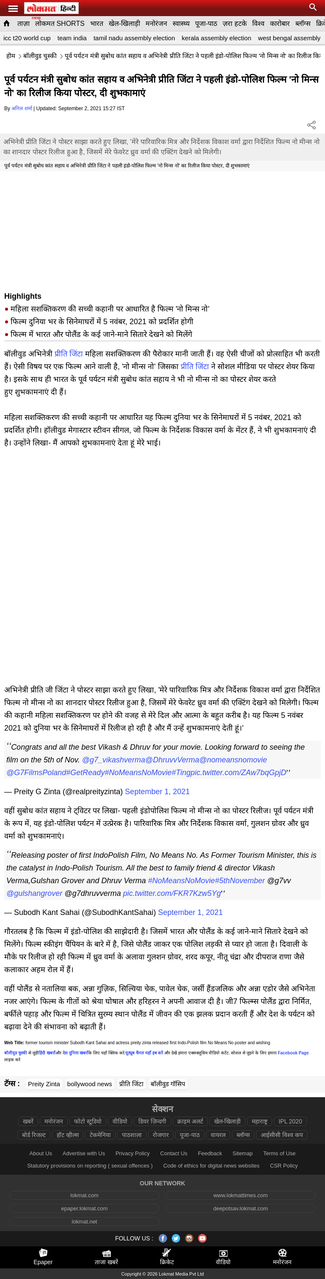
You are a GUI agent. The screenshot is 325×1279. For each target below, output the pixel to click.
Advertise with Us (84, 1153)
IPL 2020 (290, 1121)
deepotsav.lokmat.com (240, 1208)
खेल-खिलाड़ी (124, 23)
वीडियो (120, 1121)
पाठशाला (132, 1135)
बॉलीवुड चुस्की (40, 55)
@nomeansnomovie (233, 760)
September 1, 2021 (157, 791)
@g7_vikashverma (113, 760)
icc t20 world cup (27, 38)
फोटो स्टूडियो (88, 1121)
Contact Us (173, 1153)
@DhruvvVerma (172, 760)
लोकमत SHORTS (60, 23)
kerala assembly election (216, 38)
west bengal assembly (289, 38)
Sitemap (242, 1153)
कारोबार (280, 23)
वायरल (218, 1135)
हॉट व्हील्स (68, 1135)
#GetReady (85, 772)
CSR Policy (284, 1165)
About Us (40, 1153)
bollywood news (89, 1083)
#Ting (180, 772)
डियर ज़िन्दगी (152, 1121)
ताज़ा (23, 23)
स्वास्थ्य (181, 23)
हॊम (10, 55)
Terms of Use (279, 1153)
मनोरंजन (156, 23)
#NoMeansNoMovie (138, 772)
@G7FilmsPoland (36, 772)
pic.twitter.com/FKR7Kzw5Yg (172, 893)
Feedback (210, 1153)
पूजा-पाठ (206, 23)
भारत (96, 23)
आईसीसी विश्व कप (282, 1135)
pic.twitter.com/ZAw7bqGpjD (238, 772)
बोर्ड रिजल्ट (34, 1135)
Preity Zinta (44, 1083)
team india (72, 38)
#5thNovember (240, 880)
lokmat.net (84, 1221)
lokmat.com (84, 1195)
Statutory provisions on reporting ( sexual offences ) (90, 1165)
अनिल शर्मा (21, 108)
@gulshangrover (34, 893)
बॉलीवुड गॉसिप (168, 1083)
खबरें (28, 1121)
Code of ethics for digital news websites (211, 1165)
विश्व (258, 23)
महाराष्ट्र (259, 1121)
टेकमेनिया (100, 1135)
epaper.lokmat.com (84, 1208)
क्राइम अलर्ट (190, 1121)
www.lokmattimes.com (240, 1195)
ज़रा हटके (234, 23)
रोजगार (161, 1135)
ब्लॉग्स (303, 23)
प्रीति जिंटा (69, 354)
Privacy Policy (133, 1153)
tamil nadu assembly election (134, 38)
